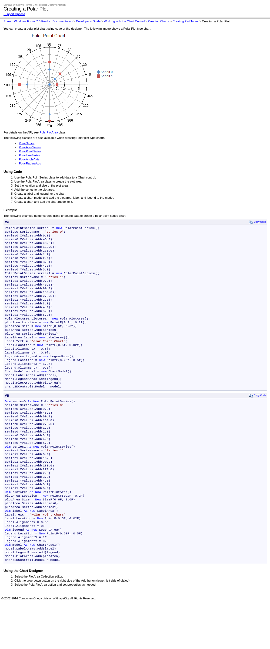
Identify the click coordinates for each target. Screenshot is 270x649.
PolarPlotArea (48, 132)
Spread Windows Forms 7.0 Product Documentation (38, 21)
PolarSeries (26, 143)
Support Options (14, 14)
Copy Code (257, 222)
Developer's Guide (88, 21)
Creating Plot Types (185, 21)
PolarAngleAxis (29, 159)
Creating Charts (158, 21)
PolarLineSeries (29, 155)
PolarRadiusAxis (30, 163)
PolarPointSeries (30, 151)
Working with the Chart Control (124, 21)
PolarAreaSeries (30, 147)
